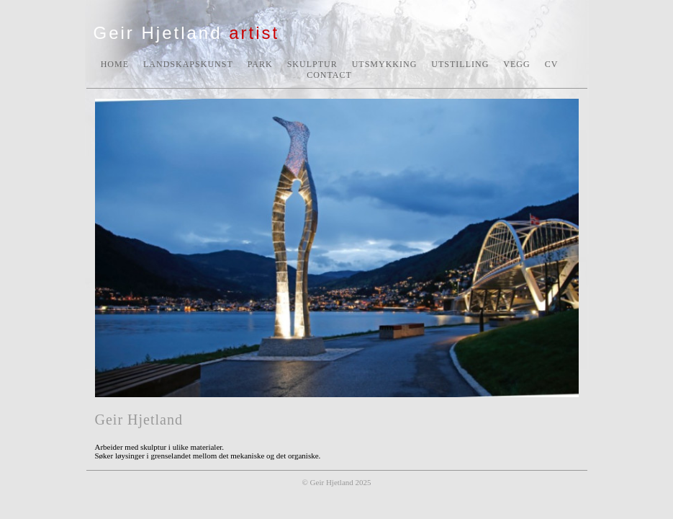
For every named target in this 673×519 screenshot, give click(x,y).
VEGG (516, 64)
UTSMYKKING (384, 64)
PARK (260, 64)
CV (552, 64)
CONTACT (329, 75)
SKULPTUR (312, 64)
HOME (115, 64)
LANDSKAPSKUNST (188, 64)
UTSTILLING (460, 64)
